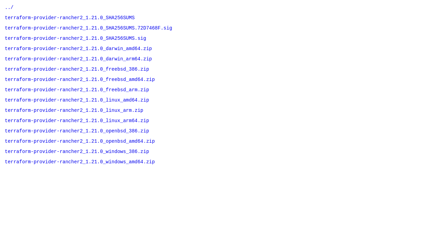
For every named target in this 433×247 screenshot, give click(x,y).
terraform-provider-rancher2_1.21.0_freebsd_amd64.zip (80, 87)
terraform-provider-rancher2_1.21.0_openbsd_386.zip (77, 144)
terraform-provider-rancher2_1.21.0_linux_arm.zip (74, 121)
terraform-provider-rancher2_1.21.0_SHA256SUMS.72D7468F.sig (88, 30)
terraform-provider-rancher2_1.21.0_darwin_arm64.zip (78, 64)
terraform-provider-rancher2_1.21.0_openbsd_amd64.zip (80, 155)
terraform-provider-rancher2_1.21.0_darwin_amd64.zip (78, 53)
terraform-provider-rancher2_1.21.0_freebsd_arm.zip (77, 98)
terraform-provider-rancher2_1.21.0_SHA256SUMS (70, 19)
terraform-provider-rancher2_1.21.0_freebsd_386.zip (77, 76)
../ (9, 8)
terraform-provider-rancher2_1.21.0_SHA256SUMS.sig (75, 42)
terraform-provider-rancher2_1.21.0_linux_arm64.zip (77, 132)
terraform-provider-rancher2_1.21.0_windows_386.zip (77, 166)
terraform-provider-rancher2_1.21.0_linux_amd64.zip (77, 110)
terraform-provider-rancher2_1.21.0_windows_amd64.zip (80, 178)
